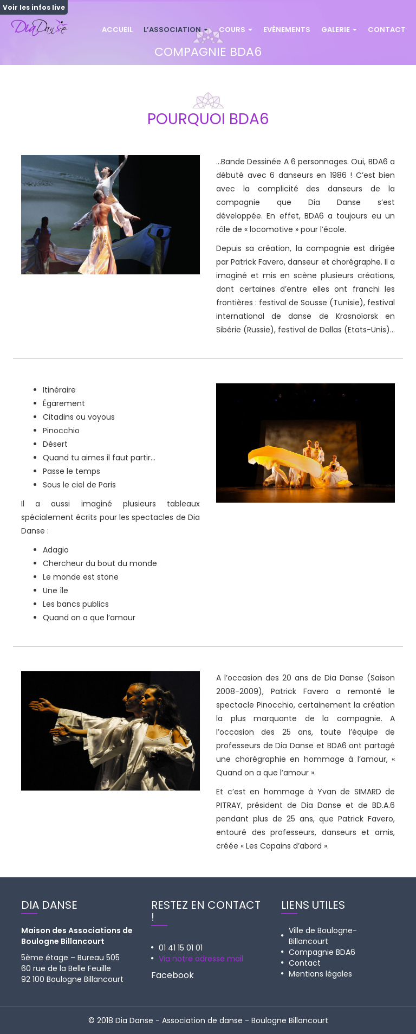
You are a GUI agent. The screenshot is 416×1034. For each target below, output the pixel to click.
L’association (176, 29)
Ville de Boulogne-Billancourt (323, 936)
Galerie (339, 29)
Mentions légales (320, 973)
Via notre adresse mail (201, 958)
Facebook (172, 975)
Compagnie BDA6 (322, 952)
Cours (235, 29)
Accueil (117, 29)
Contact (387, 29)
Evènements (286, 29)
